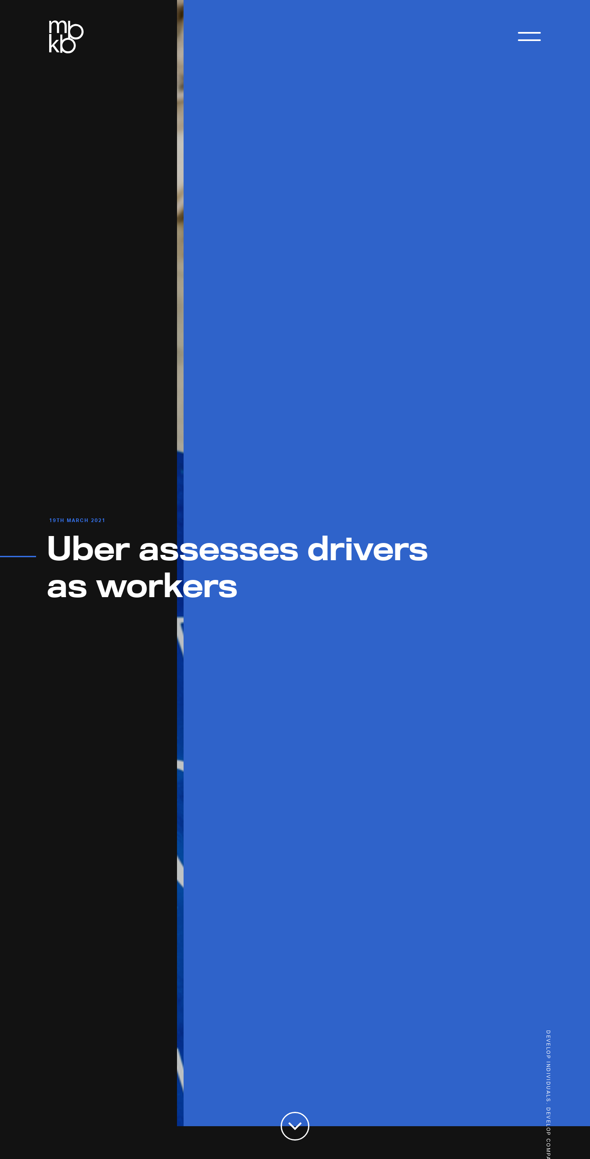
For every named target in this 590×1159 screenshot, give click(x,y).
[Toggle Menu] (529, 39)
